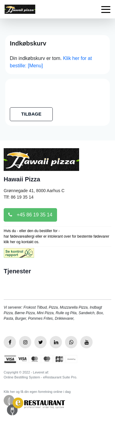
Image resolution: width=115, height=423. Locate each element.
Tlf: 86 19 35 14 (18, 197)
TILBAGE (31, 114)
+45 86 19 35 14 (30, 214)
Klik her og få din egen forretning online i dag (37, 391)
